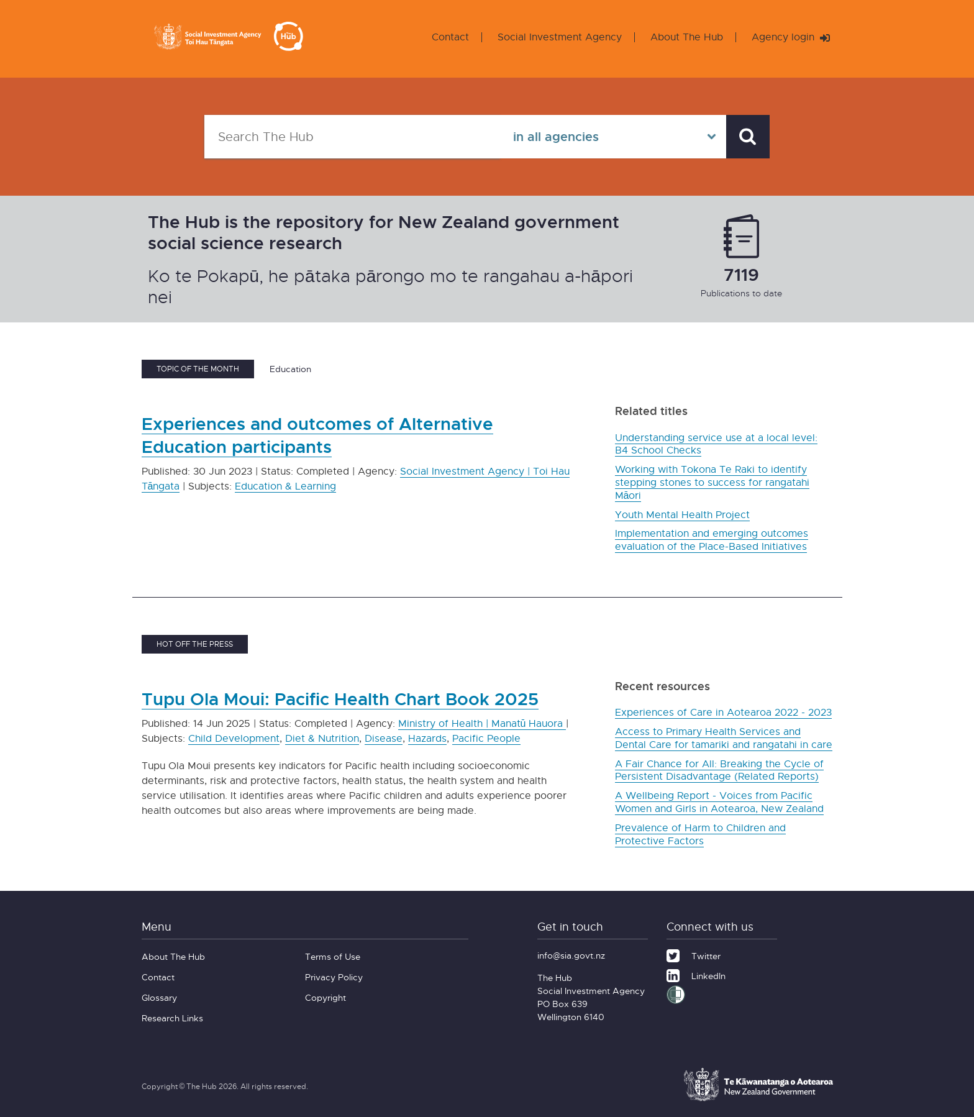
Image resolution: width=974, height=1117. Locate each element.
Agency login (791, 37)
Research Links (172, 1018)
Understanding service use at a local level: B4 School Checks (716, 444)
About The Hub (686, 37)
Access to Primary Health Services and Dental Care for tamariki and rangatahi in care (723, 738)
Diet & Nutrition (322, 738)
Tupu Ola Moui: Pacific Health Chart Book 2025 (340, 698)
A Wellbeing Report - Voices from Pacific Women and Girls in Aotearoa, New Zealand (719, 802)
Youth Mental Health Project (682, 515)
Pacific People (486, 738)
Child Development (234, 738)
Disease (384, 738)
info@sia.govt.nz (571, 955)
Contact (450, 37)
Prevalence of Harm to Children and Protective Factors (700, 834)
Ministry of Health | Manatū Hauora (482, 723)
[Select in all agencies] (613, 136)
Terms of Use (332, 956)
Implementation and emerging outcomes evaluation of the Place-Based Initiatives (711, 539)
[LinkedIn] (696, 974)
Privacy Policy (334, 977)
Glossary (159, 997)
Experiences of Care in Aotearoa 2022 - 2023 (723, 712)
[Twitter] (694, 954)
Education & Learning (285, 486)
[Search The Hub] (352, 136)
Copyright (325, 997)
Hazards (427, 738)
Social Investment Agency (560, 37)
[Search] (748, 136)
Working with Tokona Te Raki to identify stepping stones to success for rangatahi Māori (712, 482)
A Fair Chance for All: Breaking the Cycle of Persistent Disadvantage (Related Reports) (719, 770)
